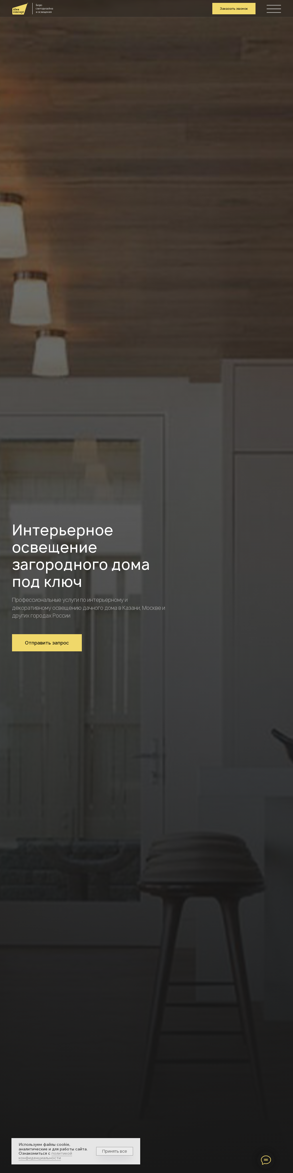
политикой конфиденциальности (45, 1155)
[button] (234, 8)
